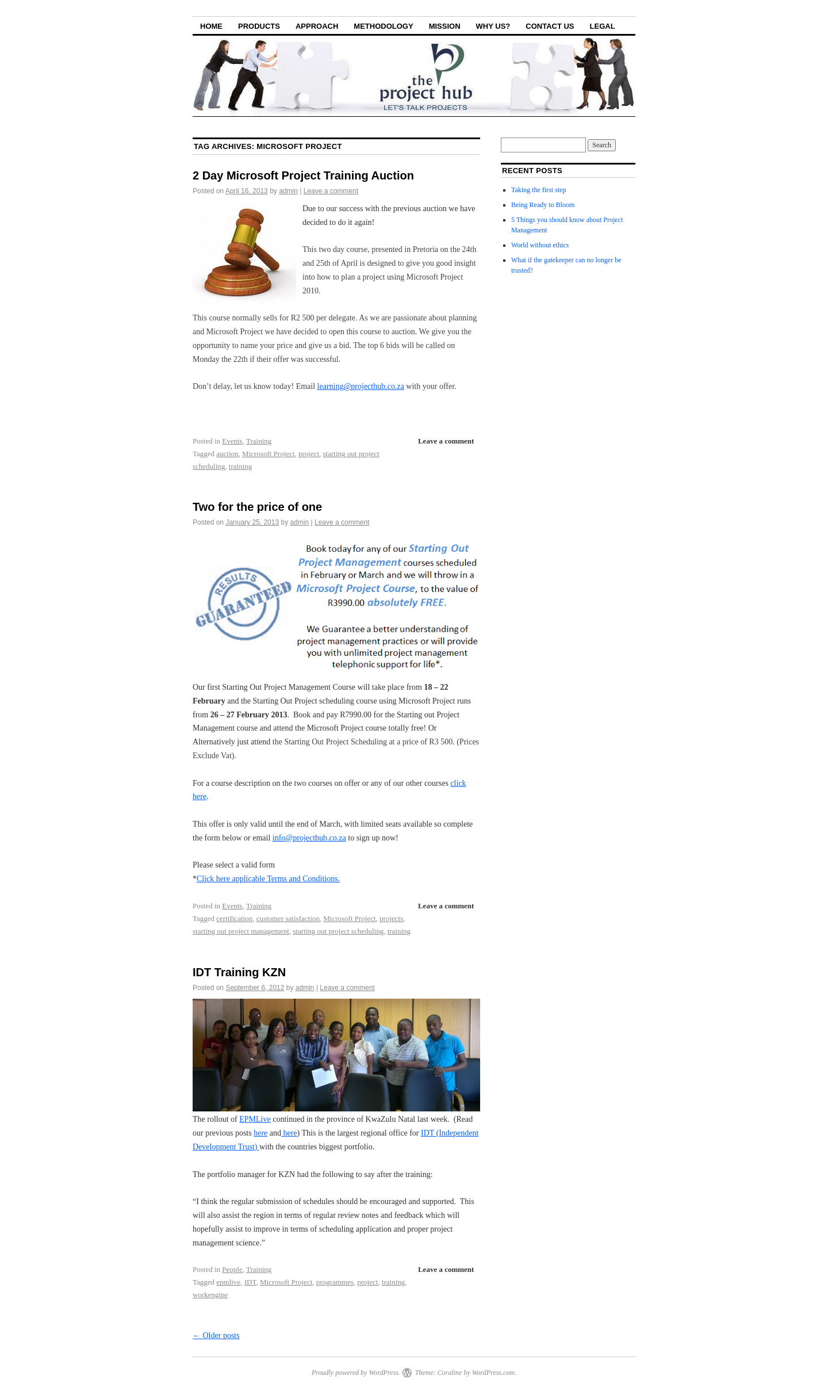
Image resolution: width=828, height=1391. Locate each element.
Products (259, 26)
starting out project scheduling (338, 931)
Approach (317, 26)
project (308, 453)
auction (227, 453)
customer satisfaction (288, 918)
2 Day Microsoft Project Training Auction (303, 175)
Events (232, 441)
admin (288, 191)
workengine (210, 1294)
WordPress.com (493, 1373)
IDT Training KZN (239, 972)
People (232, 1269)
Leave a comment (331, 191)
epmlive (228, 1282)
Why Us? (493, 26)
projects (391, 918)
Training (258, 441)
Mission (445, 26)
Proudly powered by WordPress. (356, 1373)
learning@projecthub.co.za (360, 386)
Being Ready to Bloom (542, 205)
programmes (335, 1282)
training (240, 466)
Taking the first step (538, 190)
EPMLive (254, 1119)
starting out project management (241, 931)
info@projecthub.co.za (309, 838)
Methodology (383, 26)
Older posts (216, 1335)
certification (234, 918)
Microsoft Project (268, 453)
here (260, 1133)
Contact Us (550, 26)
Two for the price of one (257, 506)
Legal (602, 26)
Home (211, 26)
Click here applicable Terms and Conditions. (268, 878)
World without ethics (540, 245)
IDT (250, 1282)
